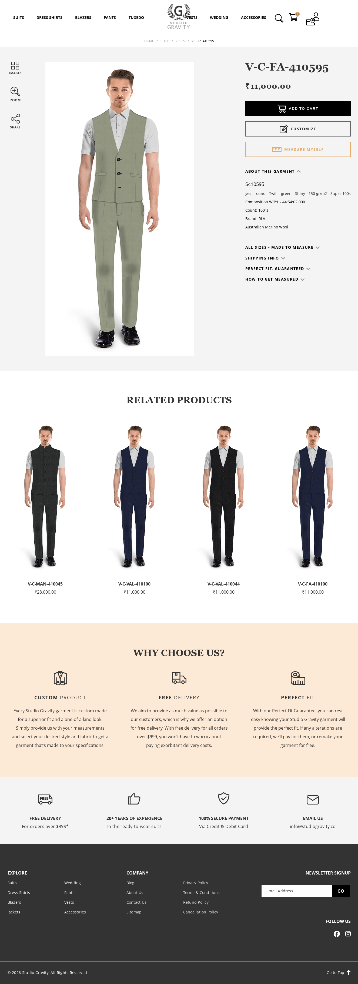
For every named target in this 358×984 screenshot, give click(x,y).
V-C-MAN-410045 (45, 584)
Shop (164, 41)
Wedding (72, 882)
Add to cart (298, 109)
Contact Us (136, 902)
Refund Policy (196, 902)
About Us (134, 892)
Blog (130, 882)
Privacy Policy (195, 882)
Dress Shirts (19, 892)
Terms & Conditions (201, 892)
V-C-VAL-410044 (224, 584)
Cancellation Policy (200, 912)
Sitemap (134, 912)
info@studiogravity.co (313, 826)
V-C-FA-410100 (312, 584)
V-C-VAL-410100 (134, 584)
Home (149, 41)
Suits (12, 882)
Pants (69, 892)
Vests (180, 41)
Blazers (14, 902)
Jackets (14, 912)
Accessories (75, 912)
